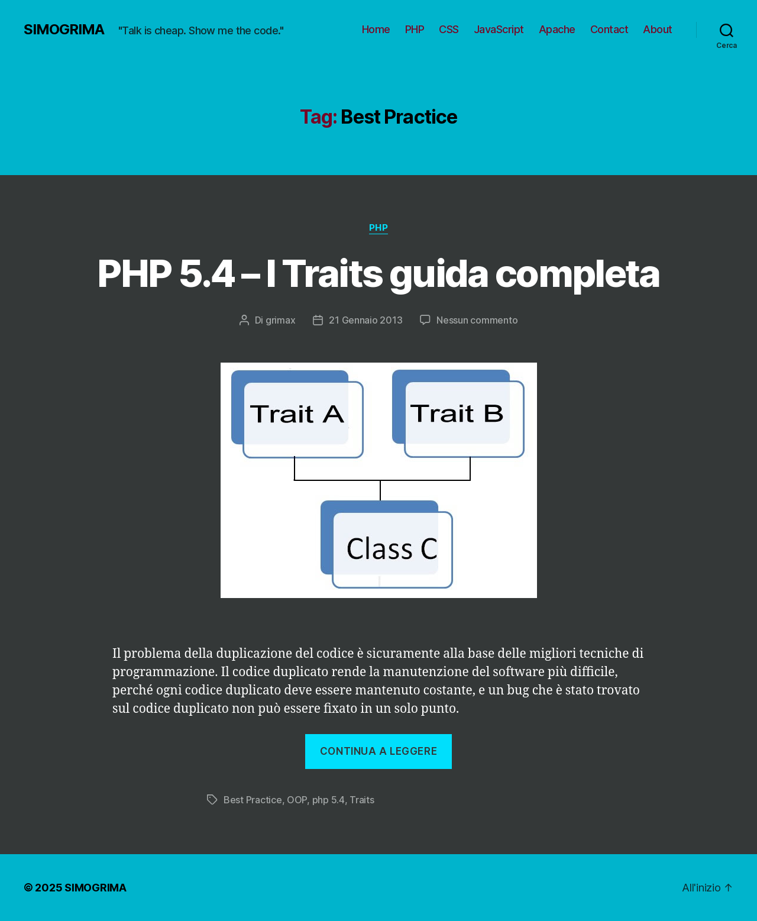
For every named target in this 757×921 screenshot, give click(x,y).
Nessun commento (476, 320)
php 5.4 (328, 800)
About (657, 29)
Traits (362, 800)
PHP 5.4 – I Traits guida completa (378, 273)
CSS (449, 29)
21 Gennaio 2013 (365, 320)
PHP (415, 29)
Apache (557, 29)
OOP (297, 800)
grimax (280, 320)
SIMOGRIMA (64, 29)
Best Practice (253, 800)
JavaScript (499, 29)
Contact (609, 29)
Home (376, 29)
